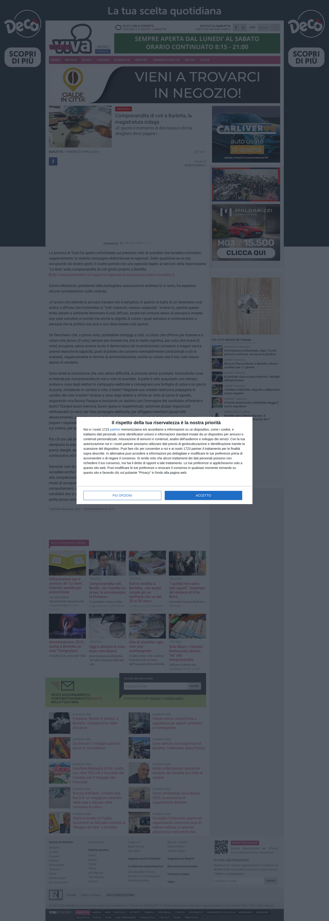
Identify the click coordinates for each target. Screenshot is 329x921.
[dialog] (164, 460)
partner (115, 429)
